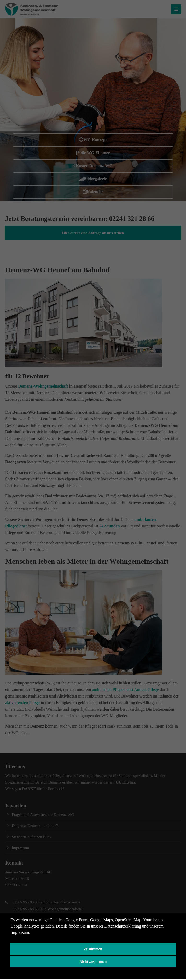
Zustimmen (93, 949)
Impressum (19, 932)
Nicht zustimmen (93, 961)
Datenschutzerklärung (122, 926)
